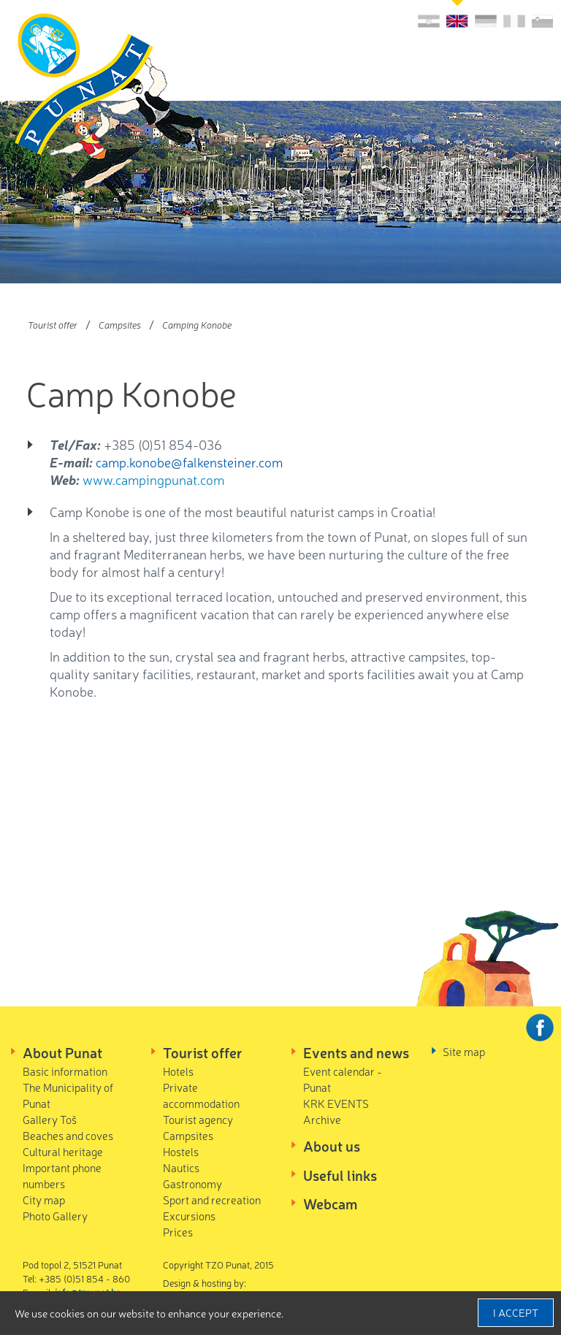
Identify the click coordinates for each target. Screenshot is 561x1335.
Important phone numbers (62, 1175)
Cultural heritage (63, 1151)
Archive (322, 1119)
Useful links (340, 1175)
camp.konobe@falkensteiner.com (189, 461)
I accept (515, 1312)
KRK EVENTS (336, 1103)
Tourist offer (52, 324)
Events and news (356, 1052)
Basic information (65, 1071)
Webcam (330, 1203)
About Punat (62, 1052)
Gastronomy (192, 1183)
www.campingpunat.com (153, 479)
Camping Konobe (197, 324)
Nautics (181, 1167)
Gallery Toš (50, 1119)
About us (331, 1145)
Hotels (178, 1071)
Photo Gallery (55, 1215)
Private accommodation (201, 1095)
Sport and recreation (212, 1199)
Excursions (189, 1215)
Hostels (181, 1151)
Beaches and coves (68, 1135)
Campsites (120, 324)
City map (44, 1199)
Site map (464, 1051)
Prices (178, 1231)
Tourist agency (198, 1119)
